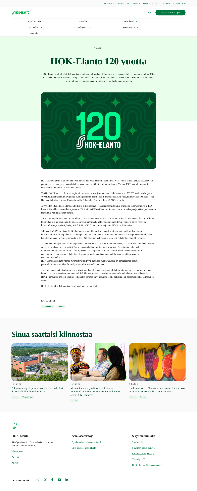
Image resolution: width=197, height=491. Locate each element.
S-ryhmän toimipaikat (143, 441)
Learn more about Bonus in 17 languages (136, 3)
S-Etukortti (42, 21)
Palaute (14, 450)
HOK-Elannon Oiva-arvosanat (147, 453)
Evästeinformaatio (108, 484)
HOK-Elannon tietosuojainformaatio (160, 484)
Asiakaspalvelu (110, 3)
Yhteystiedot (17, 439)
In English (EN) (179, 3)
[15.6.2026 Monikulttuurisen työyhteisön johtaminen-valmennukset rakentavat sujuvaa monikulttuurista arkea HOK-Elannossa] (98, 360)
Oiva (182, 484)
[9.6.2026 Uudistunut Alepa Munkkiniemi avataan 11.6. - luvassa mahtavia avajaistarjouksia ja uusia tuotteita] (157, 359)
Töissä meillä (62, 21)
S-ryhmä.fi (138, 430)
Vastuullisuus (83, 21)
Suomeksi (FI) (164, 3)
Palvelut (31, 21)
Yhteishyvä (138, 447)
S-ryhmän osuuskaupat (144, 436)
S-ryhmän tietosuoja (131, 484)
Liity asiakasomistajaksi (170, 12)
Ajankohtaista (17, 21)
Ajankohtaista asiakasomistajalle (87, 430)
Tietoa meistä (104, 21)
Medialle (123, 21)
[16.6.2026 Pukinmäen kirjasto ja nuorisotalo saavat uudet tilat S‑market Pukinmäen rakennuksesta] (39, 359)
